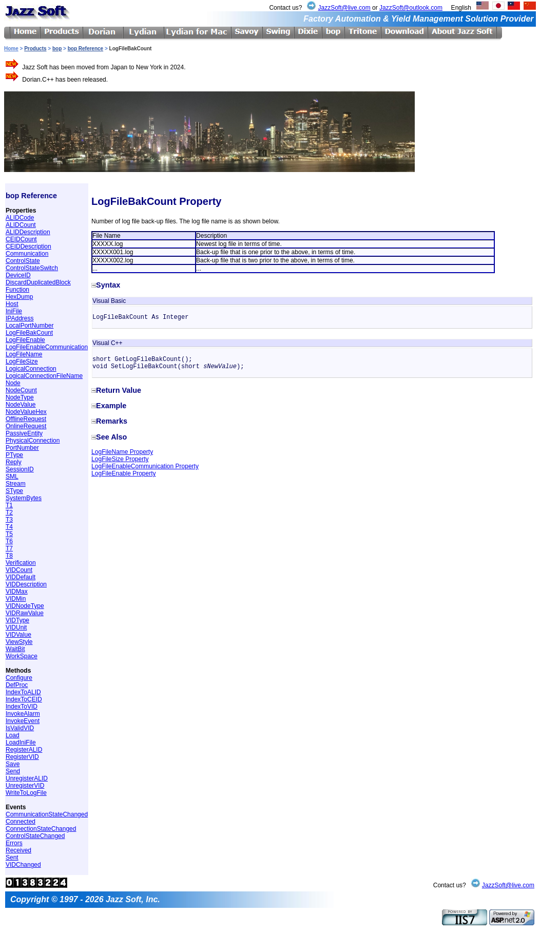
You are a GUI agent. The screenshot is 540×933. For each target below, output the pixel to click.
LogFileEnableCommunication (47, 347)
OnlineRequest (26, 426)
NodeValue (21, 404)
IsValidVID (20, 728)
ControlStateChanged (35, 836)
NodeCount (21, 390)
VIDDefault (20, 577)
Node (13, 383)
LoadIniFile (21, 742)
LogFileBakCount (29, 332)
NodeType (20, 397)
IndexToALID (23, 692)
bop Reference (85, 48)
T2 (9, 512)
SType (14, 490)
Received (18, 850)
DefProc (17, 685)
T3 (9, 519)
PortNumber (22, 447)
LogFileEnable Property (123, 473)
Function (17, 289)
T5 (9, 534)
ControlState (23, 260)
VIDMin (16, 598)
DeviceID (18, 275)
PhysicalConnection (33, 440)
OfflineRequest (26, 419)
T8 (9, 555)
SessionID (20, 469)
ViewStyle (19, 641)
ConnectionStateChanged (41, 828)
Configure (19, 677)
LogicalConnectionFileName (44, 375)
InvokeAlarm (23, 713)
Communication (27, 253)
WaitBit (15, 649)
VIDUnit (16, 627)
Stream (16, 483)
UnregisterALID (27, 778)
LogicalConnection (31, 368)
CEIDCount (21, 239)
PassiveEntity (24, 433)
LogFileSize (22, 361)
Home (11, 48)
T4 (9, 526)
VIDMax (17, 591)
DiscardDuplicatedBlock (38, 282)
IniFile (14, 311)
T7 (9, 548)
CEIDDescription (28, 246)
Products (35, 48)
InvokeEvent (23, 721)
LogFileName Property (122, 451)
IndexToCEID (24, 699)
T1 (9, 505)
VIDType (17, 620)
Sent (12, 857)
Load (13, 735)
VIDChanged (23, 864)
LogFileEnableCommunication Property (145, 466)
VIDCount (19, 570)
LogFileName (24, 354)
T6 (9, 541)
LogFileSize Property (119, 459)
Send (13, 771)
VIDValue (18, 634)
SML (12, 476)
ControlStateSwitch (32, 268)
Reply (14, 462)
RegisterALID (24, 749)
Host (12, 304)
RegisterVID (22, 756)
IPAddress (19, 318)
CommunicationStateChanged (47, 814)
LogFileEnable (25, 340)
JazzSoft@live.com (344, 7)
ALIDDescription (28, 232)
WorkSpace (21, 656)
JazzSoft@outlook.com (410, 7)
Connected (20, 821)
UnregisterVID (25, 785)
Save (13, 764)
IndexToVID (21, 706)
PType (14, 455)
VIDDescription (26, 584)
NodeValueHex (26, 411)
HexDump (19, 296)
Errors (14, 843)
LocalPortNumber (29, 325)
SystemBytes (24, 498)
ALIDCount (21, 225)
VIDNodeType (25, 606)
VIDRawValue (25, 613)
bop (57, 48)
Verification (21, 562)
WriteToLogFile (26, 792)
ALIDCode (20, 217)
